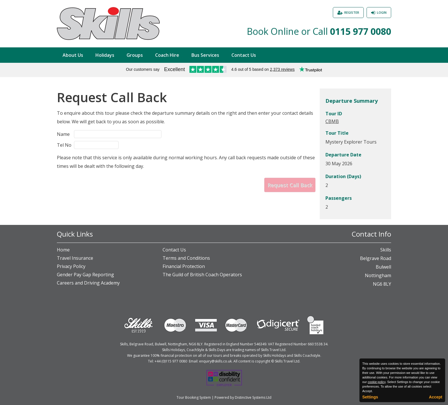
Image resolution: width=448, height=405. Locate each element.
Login (382, 12)
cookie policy (376, 382)
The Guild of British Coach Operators (202, 274)
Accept (435, 397)
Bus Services (205, 55)
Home (63, 250)
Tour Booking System (194, 397)
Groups (135, 55)
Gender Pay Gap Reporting (85, 274)
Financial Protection (184, 266)
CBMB (332, 121)
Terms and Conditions (186, 258)
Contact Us (243, 55)
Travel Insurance (75, 258)
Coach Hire (167, 55)
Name (63, 134)
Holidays (104, 55)
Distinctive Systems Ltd (253, 397)
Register (351, 12)
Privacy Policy (71, 266)
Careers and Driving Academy (88, 283)
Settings (370, 397)
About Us (73, 55)
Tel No (64, 145)
